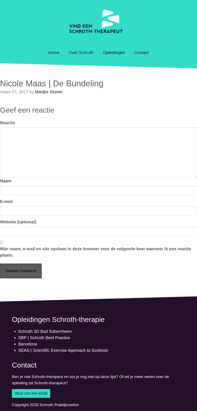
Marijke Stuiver (49, 92)
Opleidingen (114, 52)
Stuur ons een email (31, 393)
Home (53, 52)
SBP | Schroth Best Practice (44, 337)
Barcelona (27, 344)
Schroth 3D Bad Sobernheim (45, 331)
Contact (141, 52)
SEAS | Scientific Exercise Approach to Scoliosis (63, 350)
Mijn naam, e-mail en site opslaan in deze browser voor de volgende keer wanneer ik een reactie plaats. (95, 251)
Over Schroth (81, 52)
